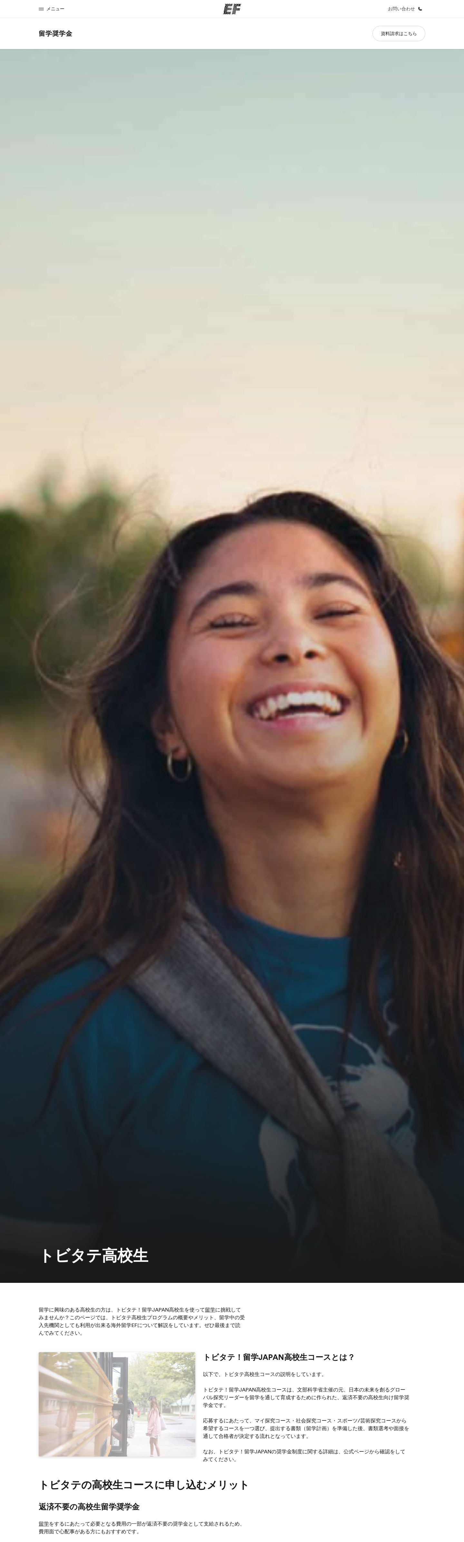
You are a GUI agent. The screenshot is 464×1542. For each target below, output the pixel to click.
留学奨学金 (55, 33)
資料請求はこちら (399, 33)
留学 (210, 1309)
